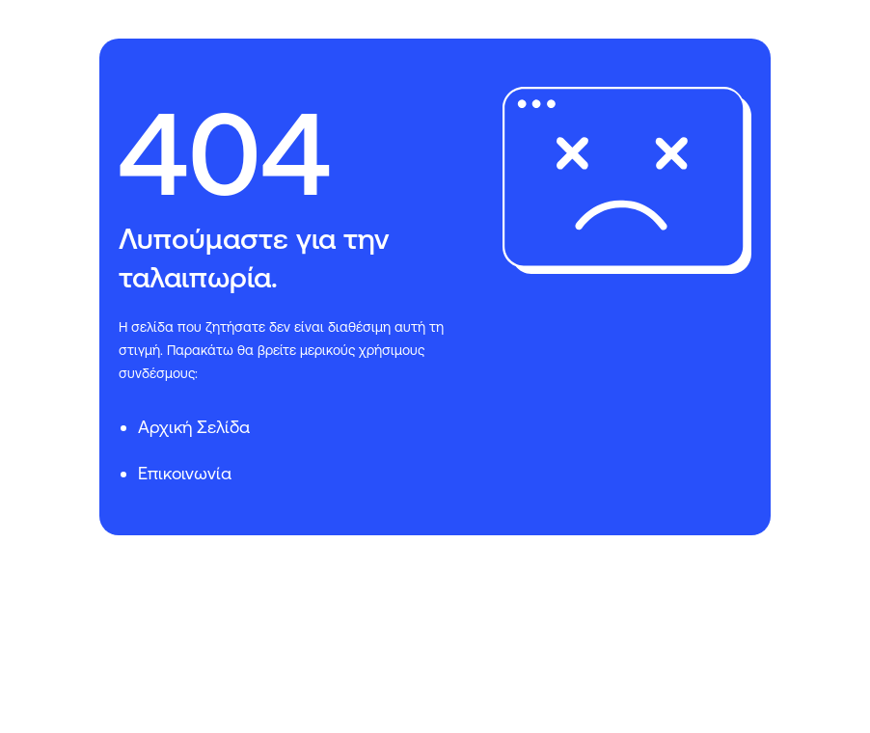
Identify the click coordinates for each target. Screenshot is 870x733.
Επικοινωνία (184, 473)
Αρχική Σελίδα (194, 427)
